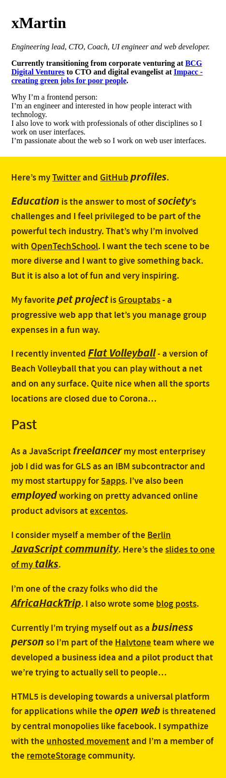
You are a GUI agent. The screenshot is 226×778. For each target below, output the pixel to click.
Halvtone (133, 643)
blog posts (176, 604)
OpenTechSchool (64, 246)
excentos (108, 511)
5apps (113, 481)
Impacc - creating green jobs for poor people (106, 76)
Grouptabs (139, 300)
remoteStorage (56, 756)
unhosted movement (87, 741)
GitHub (114, 178)
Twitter (66, 178)
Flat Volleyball (121, 353)
